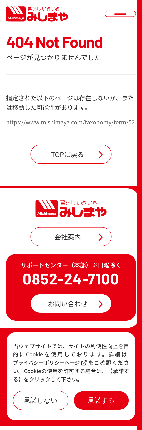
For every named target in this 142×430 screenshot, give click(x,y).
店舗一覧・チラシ (95, 346)
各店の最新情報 (42, 371)
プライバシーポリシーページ (51, 362)
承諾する (101, 400)
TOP (24, 346)
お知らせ (31, 358)
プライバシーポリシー (92, 419)
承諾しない (40, 400)
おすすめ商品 (88, 358)
